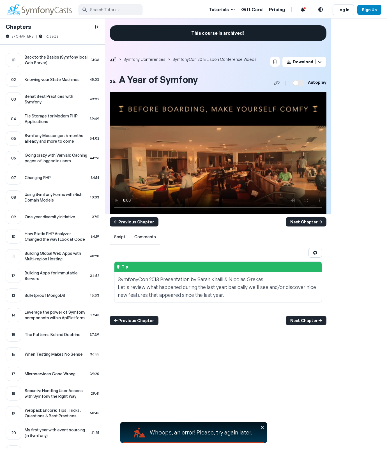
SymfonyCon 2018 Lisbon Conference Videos (214, 59)
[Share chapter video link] (277, 83)
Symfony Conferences (144, 59)
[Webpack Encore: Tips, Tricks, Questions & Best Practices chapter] (52, 413)
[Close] (262, 427)
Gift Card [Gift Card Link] (251, 9)
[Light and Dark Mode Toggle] (320, 9)
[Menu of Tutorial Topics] (232, 9)
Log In (343, 9)
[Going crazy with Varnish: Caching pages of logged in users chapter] (52, 158)
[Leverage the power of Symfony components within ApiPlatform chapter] (52, 315)
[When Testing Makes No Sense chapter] (52, 354)
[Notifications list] (302, 9)
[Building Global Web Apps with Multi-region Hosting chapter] (52, 256)
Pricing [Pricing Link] (277, 9)
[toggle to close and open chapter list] (97, 27)
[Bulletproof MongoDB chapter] (52, 295)
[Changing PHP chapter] (52, 178)
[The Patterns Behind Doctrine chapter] (52, 335)
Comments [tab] (145, 236)
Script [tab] (119, 236)
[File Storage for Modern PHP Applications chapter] (52, 119)
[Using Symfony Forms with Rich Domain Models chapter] (52, 197)
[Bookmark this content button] (275, 62)
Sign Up (369, 9)
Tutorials (219, 9)
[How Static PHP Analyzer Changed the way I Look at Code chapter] (52, 237)
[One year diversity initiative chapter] (52, 217)
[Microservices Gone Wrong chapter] (52, 374)
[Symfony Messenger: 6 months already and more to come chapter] (52, 138)
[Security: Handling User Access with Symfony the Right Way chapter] (52, 394)
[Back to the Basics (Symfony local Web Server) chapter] (52, 60)
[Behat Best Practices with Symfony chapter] (52, 99)
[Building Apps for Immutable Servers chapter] (52, 276)
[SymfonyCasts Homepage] (42, 9)
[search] (110, 9)
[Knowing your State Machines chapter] (52, 80)
